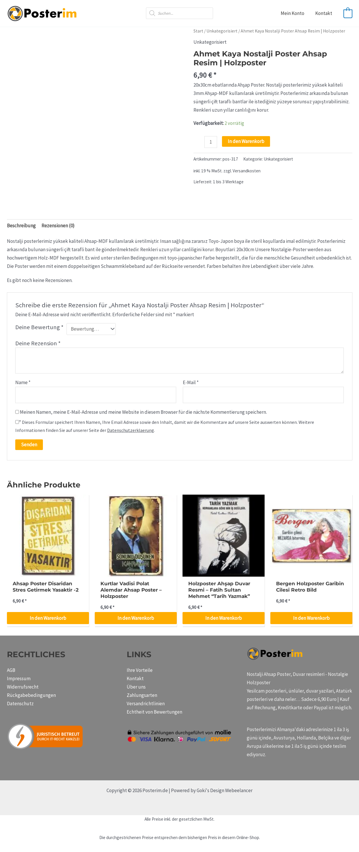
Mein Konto (294, 13)
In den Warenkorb (246, 141)
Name (23, 382)
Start (198, 31)
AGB (11, 670)
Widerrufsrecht (23, 687)
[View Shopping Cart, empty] (347, 13)
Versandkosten (247, 171)
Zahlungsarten (142, 695)
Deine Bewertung (39, 327)
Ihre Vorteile (140, 670)
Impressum (19, 678)
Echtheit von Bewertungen (154, 712)
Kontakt (324, 13)
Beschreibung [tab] (21, 225)
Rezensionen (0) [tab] (58, 225)
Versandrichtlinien (146, 703)
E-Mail (191, 382)
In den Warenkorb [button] (48, 618)
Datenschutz (20, 703)
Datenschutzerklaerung (130, 430)
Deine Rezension (38, 343)
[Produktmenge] (210, 142)
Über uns (136, 687)
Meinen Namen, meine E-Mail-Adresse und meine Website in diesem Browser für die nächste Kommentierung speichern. (143, 412)
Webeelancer (238, 790)
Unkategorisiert (222, 31)
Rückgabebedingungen (31, 695)
